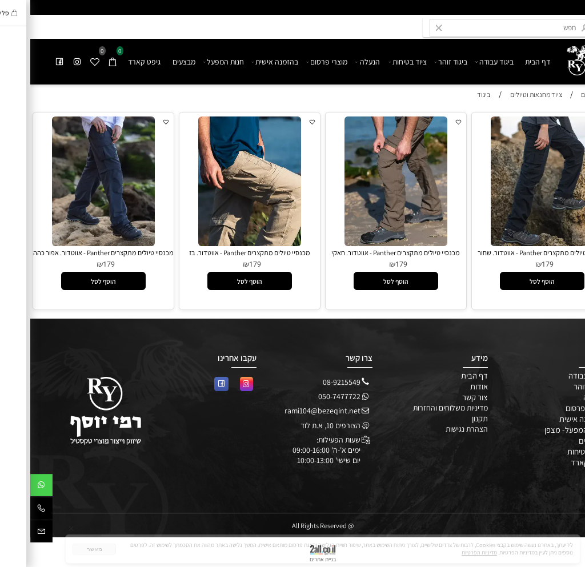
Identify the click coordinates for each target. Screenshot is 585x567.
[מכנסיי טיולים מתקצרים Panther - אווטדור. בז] (219, 243)
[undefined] (545, 57)
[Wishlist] (65, 62)
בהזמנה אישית (245, 62)
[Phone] (11, 510)
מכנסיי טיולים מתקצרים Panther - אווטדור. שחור (511, 253)
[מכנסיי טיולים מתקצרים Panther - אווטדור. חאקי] (365, 243)
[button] (512, 281)
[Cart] (83, 62)
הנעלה (337, 62)
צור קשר (445, 397)
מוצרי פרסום (297, 62)
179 (517, 264)
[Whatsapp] (11, 487)
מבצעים (153, 62)
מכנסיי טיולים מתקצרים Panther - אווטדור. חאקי (365, 253)
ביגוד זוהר (420, 62)
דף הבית (507, 62)
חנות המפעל (193, 62)
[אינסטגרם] (47, 62)
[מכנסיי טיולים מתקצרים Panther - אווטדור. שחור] (511, 243)
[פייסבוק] (29, 62)
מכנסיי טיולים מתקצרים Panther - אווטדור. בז (219, 253)
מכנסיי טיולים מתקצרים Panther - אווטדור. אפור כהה (73, 253)
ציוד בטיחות (377, 62)
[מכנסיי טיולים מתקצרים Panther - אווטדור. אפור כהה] (73, 243)
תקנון (450, 418)
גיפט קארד (114, 62)
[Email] (11, 533)
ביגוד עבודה (464, 62)
